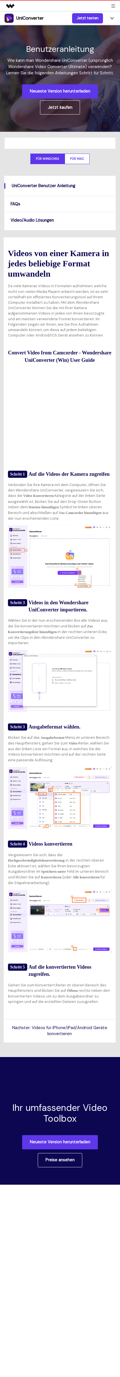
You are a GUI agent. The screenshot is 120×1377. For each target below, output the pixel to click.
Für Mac (77, 159)
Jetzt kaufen (60, 107)
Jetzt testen (87, 18)
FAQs (15, 204)
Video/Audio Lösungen (32, 220)
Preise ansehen (60, 1159)
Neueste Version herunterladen (60, 91)
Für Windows (47, 159)
